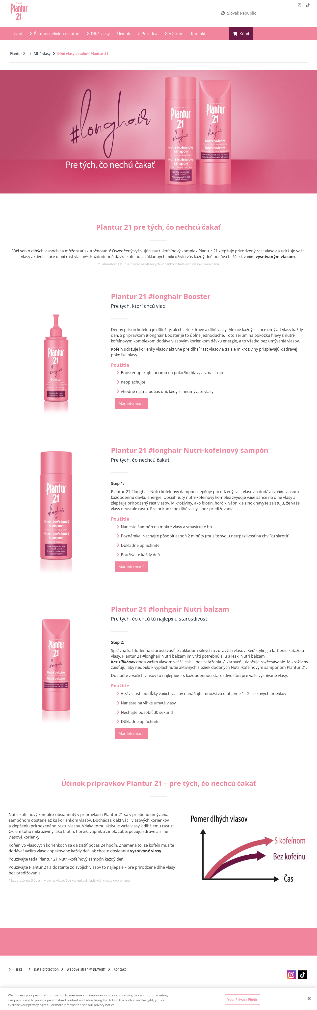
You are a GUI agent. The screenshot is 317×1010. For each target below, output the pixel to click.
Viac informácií (131, 403)
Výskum (174, 33)
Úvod (17, 33)
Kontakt (198, 33)
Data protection (43, 969)
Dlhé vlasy (98, 33)
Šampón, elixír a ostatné (54, 33)
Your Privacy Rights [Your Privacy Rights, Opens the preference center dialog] (242, 999)
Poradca (147, 33)
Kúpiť (241, 33)
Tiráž (15, 969)
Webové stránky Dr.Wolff (83, 969)
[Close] (309, 998)
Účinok (123, 33)
